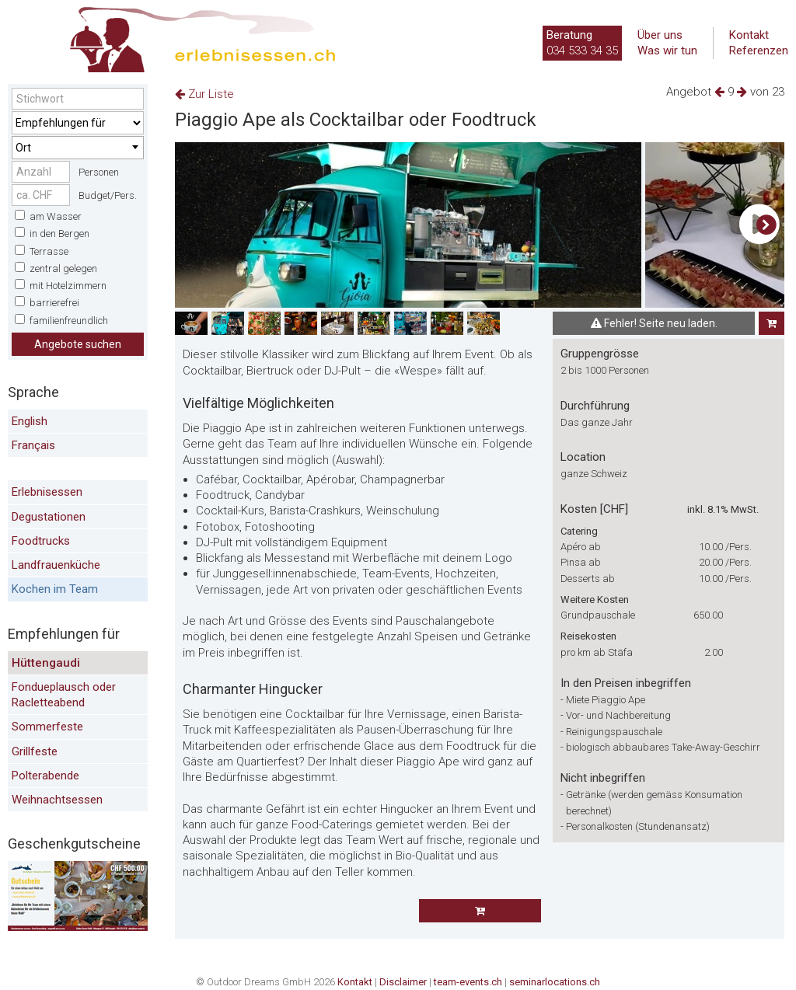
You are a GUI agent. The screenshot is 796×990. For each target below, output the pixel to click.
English (29, 421)
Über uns (660, 35)
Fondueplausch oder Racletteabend (64, 694)
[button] (766, 225)
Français (33, 445)
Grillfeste (35, 751)
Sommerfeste (47, 727)
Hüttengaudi (46, 663)
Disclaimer (403, 982)
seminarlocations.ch (554, 982)
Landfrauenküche (56, 565)
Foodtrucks (41, 541)
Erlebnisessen (47, 492)
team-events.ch (468, 982)
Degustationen (49, 517)
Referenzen (758, 51)
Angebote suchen (77, 344)
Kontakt (749, 35)
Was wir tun (667, 51)
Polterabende (45, 776)
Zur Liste (204, 94)
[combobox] (78, 147)
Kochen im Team (55, 589)
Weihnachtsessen (57, 800)
